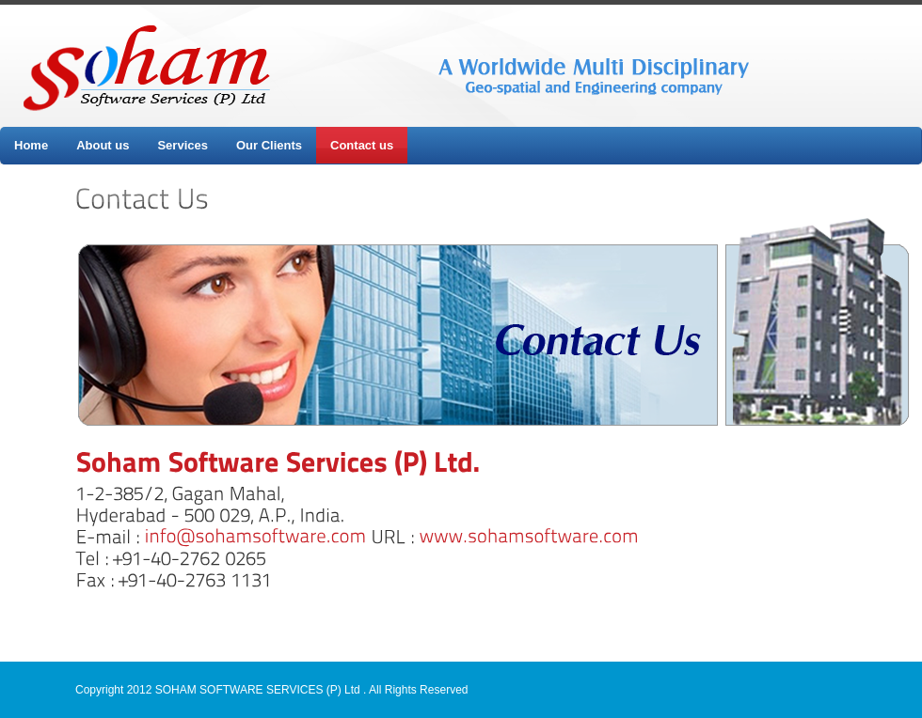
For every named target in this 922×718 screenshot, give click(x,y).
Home (31, 145)
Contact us (361, 145)
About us (102, 145)
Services (182, 145)
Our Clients (269, 145)
